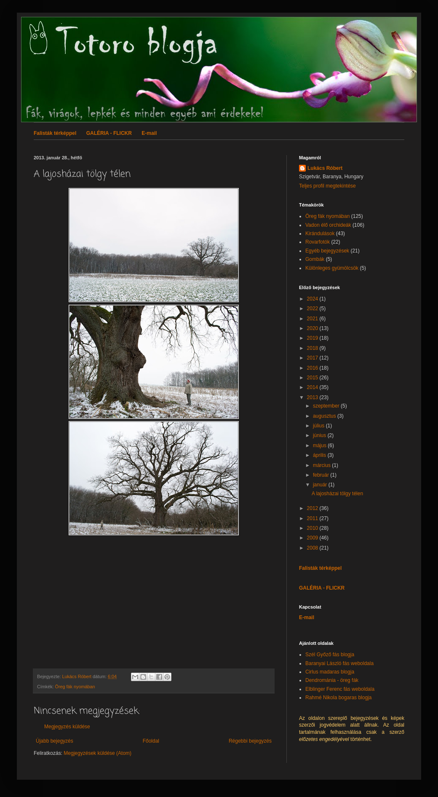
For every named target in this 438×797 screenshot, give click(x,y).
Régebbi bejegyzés (250, 741)
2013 (313, 397)
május (320, 445)
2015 (313, 378)
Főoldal (151, 741)
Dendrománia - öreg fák (331, 680)
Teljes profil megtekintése (327, 186)
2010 (313, 528)
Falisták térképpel (55, 133)
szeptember (327, 406)
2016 (313, 368)
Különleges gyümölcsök (331, 268)
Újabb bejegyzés (54, 741)
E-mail (149, 133)
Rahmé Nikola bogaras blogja (338, 697)
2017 (313, 358)
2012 (313, 508)
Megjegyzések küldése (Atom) (97, 753)
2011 (313, 518)
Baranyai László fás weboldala (339, 663)
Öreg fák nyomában (75, 686)
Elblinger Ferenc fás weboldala (339, 689)
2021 (313, 319)
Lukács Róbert (324, 168)
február (321, 475)
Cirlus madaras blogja (329, 672)
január (320, 485)
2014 (313, 387)
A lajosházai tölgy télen (337, 493)
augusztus (325, 416)
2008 (313, 548)
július (319, 426)
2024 (313, 299)
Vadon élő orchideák (328, 225)
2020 (313, 328)
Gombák (314, 259)
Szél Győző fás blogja (329, 654)
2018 (313, 348)
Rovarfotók (317, 242)
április (320, 455)
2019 (313, 338)
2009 (313, 538)
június (320, 435)
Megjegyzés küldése (67, 727)
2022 (313, 308)
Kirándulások (319, 233)
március (322, 465)
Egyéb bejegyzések (327, 251)
